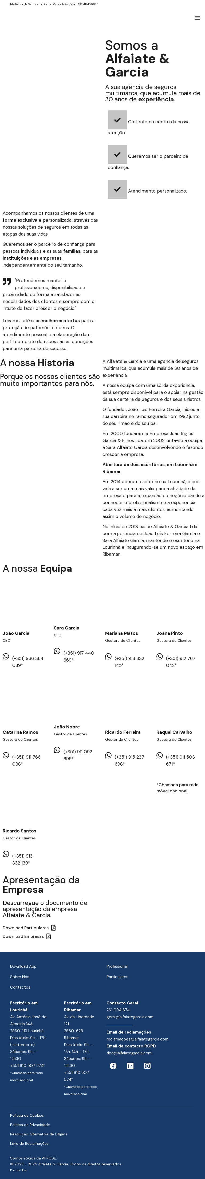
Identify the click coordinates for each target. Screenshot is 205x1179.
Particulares (117, 977)
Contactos (20, 987)
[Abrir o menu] (197, 18)
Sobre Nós (19, 977)
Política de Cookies (27, 1115)
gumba (21, 1170)
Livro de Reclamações (29, 1143)
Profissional (117, 966)
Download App (23, 966)
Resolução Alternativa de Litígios (38, 1134)
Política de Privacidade (30, 1124)
